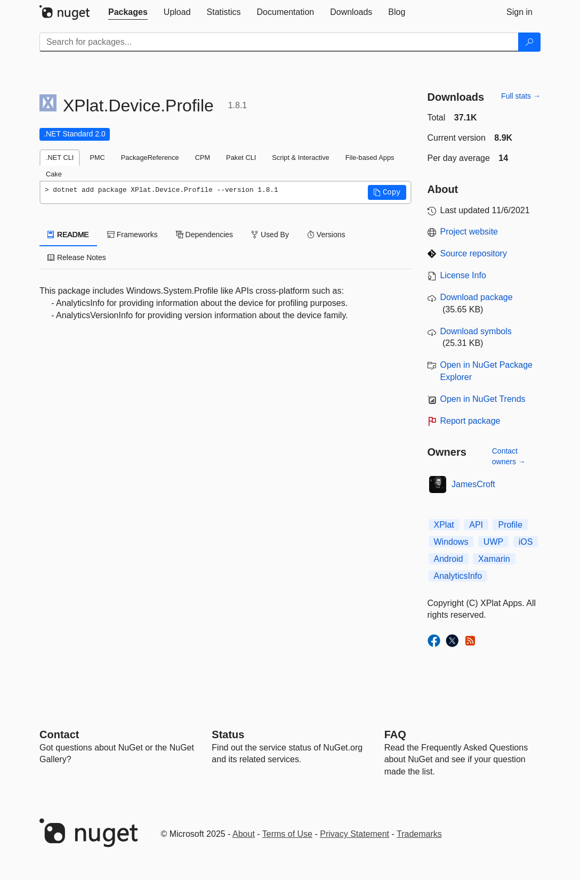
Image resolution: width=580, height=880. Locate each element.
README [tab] (68, 234)
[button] (387, 192)
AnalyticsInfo (458, 575)
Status (228, 734)
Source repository (473, 253)
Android (448, 558)
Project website (469, 231)
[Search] (529, 42)
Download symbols (476, 331)
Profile (510, 524)
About (243, 833)
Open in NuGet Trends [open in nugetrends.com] (483, 398)
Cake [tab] (54, 174)
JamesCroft (473, 484)
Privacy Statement (354, 833)
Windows (451, 541)
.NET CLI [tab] (60, 158)
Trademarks (419, 833)
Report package (470, 420)
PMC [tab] (97, 158)
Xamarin (494, 558)
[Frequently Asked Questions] (395, 734)
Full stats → (521, 96)
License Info (463, 275)
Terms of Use (287, 833)
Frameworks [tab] (132, 234)
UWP (493, 541)
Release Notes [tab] (76, 257)
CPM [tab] (202, 158)
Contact (59, 734)
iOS (526, 541)
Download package (476, 297)
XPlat (444, 524)
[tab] (128, 12)
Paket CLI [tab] (241, 158)
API (476, 524)
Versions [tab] (326, 234)
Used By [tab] (270, 234)
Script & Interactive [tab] (300, 158)
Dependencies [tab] (204, 234)
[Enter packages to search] (279, 42)
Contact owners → (509, 456)
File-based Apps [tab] (369, 158)
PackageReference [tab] (150, 158)
